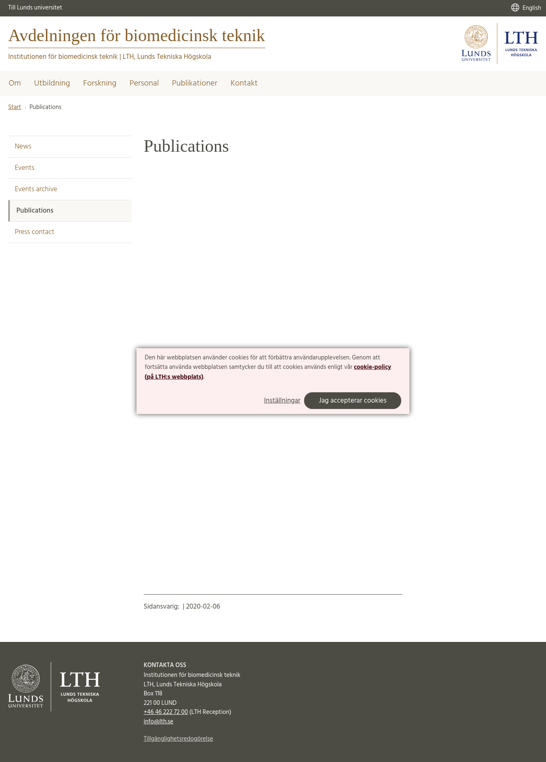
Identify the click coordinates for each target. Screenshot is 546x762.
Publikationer (195, 83)
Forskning (100, 83)
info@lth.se (158, 722)
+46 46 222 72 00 (166, 712)
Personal (144, 83)
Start (14, 107)
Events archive (36, 189)
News (23, 146)
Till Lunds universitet (35, 8)
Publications (34, 210)
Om (15, 83)
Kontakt (243, 83)
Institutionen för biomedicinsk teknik (63, 57)
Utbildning (52, 83)
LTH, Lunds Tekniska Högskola (167, 57)
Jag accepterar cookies (353, 400)
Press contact (34, 232)
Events (24, 168)
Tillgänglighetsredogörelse (178, 739)
